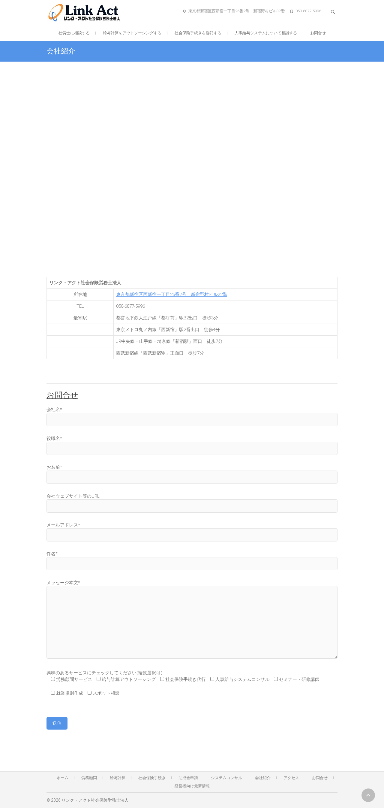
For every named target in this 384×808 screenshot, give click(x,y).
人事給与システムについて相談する (266, 33)
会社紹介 (263, 778)
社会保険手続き (152, 778)
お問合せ (318, 33)
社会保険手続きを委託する (198, 33)
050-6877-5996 (308, 11)
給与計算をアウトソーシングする (132, 33)
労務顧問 (89, 778)
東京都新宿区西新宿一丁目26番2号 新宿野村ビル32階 (236, 11)
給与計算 (117, 778)
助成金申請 (188, 778)
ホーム (62, 778)
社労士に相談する (74, 33)
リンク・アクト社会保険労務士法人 (95, 800)
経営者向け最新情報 (192, 786)
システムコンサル (226, 778)
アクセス (291, 778)
